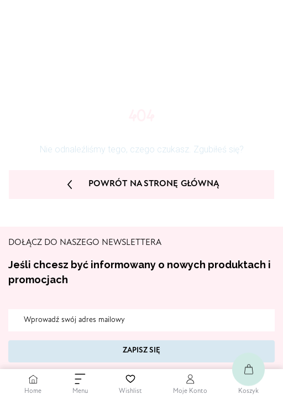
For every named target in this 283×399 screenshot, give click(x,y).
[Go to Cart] (248, 369)
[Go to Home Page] (32, 384)
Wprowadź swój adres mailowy (74, 320)
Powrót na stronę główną (141, 184)
